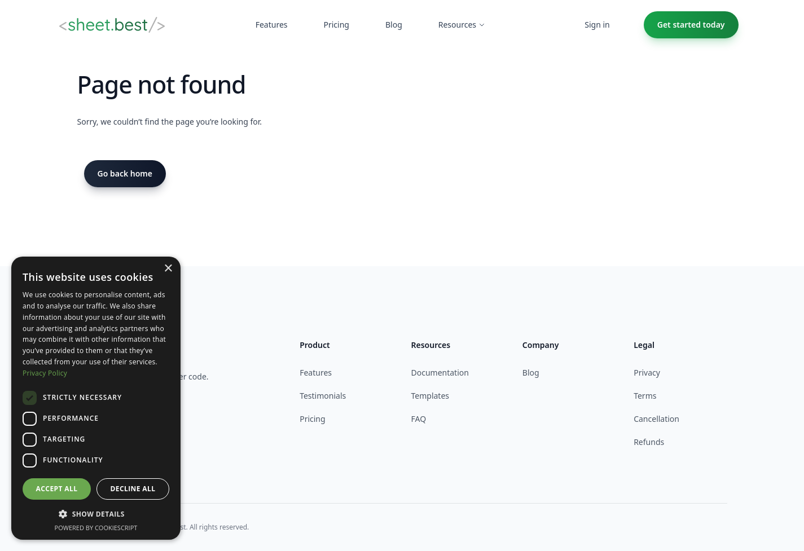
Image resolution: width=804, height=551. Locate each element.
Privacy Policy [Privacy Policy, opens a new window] (45, 373)
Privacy (647, 372)
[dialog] (96, 398)
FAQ (418, 418)
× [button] (168, 269)
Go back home (125, 173)
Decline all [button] (133, 488)
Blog (530, 372)
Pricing (312, 418)
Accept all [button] (57, 488)
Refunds (649, 442)
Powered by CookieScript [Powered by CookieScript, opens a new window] (96, 527)
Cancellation (656, 418)
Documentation (439, 372)
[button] (96, 514)
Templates (430, 395)
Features (316, 372)
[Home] (112, 25)
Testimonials (323, 395)
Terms (645, 395)
